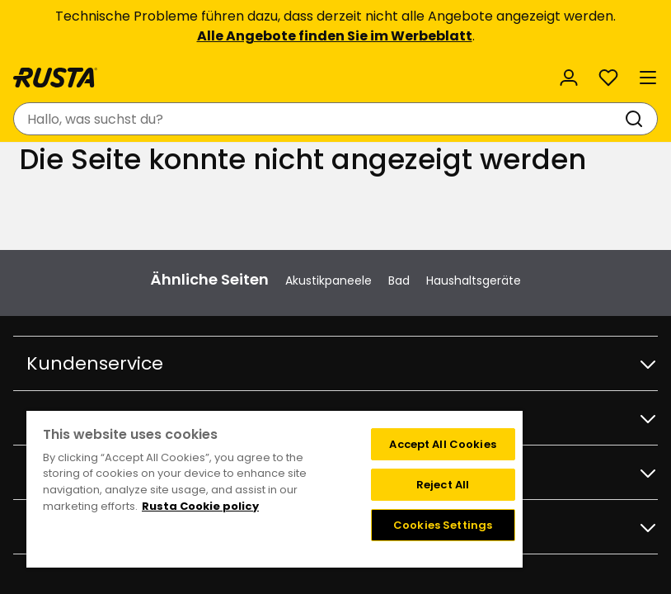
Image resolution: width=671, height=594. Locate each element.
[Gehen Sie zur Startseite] (55, 77)
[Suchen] (637, 118)
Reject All (442, 485)
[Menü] (648, 77)
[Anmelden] (569, 77)
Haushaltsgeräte (473, 280)
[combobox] (319, 118)
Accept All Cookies (442, 444)
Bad (399, 280)
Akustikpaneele (328, 280)
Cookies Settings (442, 525)
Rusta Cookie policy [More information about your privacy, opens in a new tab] (200, 506)
